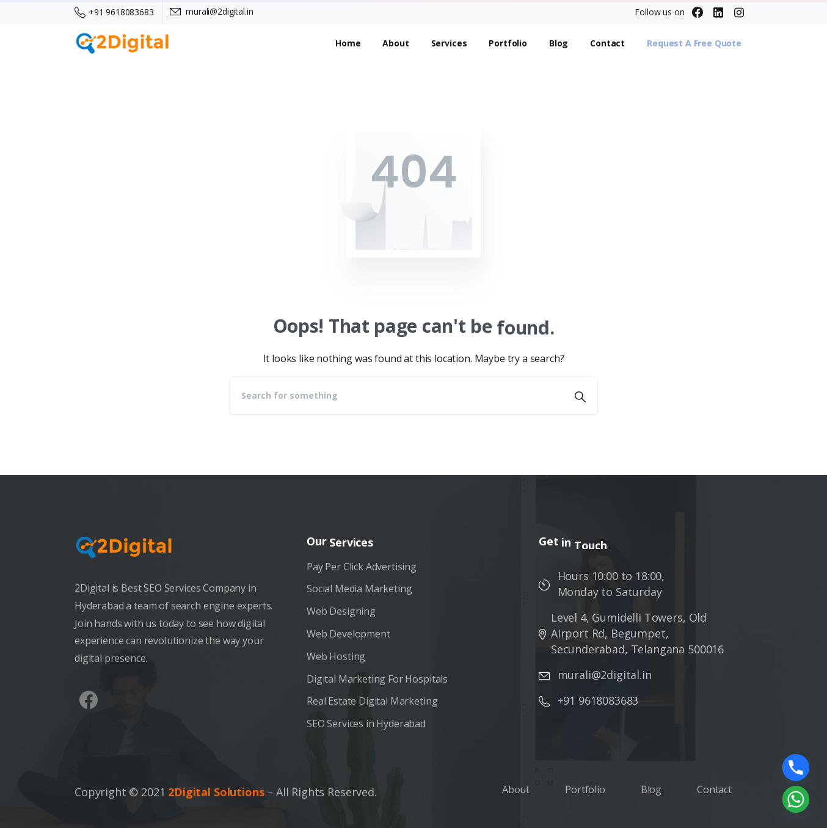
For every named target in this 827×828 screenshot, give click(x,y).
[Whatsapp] (795, 799)
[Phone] (795, 767)
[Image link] (130, 553)
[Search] (397, 395)
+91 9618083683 (114, 12)
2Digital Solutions (216, 796)
